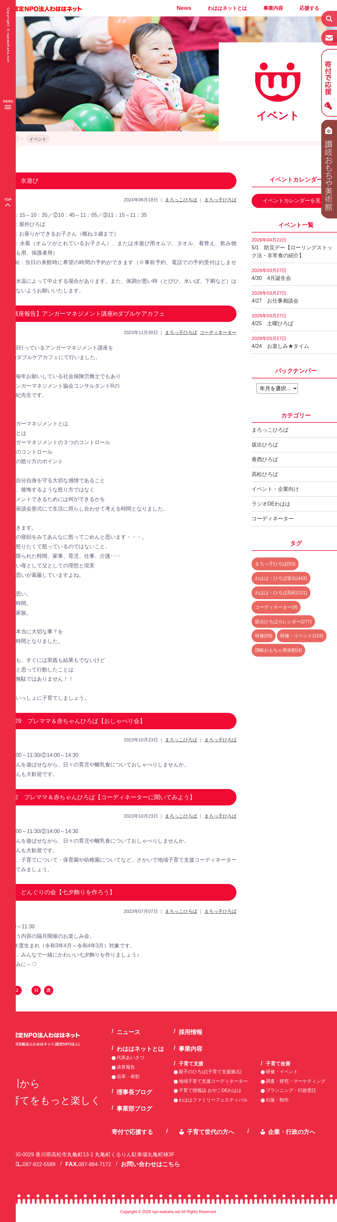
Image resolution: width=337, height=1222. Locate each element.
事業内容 (273, 8)
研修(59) (263, 635)
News (184, 8)
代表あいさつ (130, 1057)
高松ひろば (265, 474)
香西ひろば (265, 459)
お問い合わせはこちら (150, 1164)
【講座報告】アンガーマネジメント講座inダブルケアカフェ (86, 313)
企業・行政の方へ (291, 1132)
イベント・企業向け (275, 489)
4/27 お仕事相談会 (275, 297)
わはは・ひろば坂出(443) (281, 578)
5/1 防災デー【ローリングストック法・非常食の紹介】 (292, 247)
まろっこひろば (181, 199)
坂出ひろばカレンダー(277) (283, 621)
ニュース (128, 1032)
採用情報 (190, 1032)
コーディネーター (218, 332)
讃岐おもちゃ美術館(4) (278, 650)
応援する (309, 8)
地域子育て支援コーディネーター (213, 1081)
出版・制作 (277, 1099)
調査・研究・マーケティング (296, 1081)
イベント (37, 139)
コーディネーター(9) (276, 607)
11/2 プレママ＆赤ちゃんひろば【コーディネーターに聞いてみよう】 (101, 797)
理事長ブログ (134, 1092)
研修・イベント (282, 1071)
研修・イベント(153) (301, 635)
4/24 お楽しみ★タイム (280, 342)
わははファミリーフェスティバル (213, 1099)
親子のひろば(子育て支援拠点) (210, 1071)
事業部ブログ (134, 1108)
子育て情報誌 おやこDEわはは (210, 1090)
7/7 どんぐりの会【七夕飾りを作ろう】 (61, 892)
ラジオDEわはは (271, 504)
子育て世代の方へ (210, 1132)
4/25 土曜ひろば (272, 319)
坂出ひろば (265, 444)
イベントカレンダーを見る (294, 200)
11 (36, 990)
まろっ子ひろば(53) (275, 563)
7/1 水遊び (22, 180)
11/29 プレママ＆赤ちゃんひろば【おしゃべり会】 (76, 721)
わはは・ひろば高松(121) (281, 592)
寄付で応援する (132, 1132)
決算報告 (126, 1067)
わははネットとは (227, 8)
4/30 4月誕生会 (271, 274)
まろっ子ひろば (220, 199)
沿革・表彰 (128, 1076)
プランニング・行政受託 (291, 1090)
